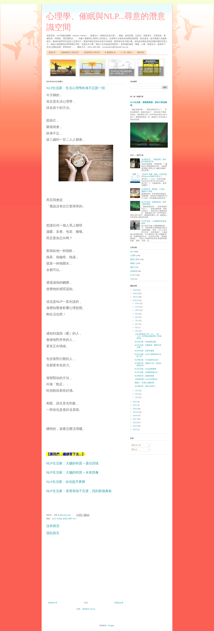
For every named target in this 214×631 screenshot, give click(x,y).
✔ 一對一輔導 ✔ (127, 52)
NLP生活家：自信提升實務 (65, 482)
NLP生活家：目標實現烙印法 (146, 372)
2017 (135, 419)
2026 (135, 290)
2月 (136, 394)
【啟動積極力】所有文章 (69, 52)
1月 (136, 397)
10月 (137, 310)
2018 (135, 415)
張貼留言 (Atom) (88, 609)
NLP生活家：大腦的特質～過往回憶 (72, 463)
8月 (136, 317)
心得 (132, 279)
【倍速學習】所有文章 (91, 52)
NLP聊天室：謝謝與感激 (144, 376)
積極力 (133, 263)
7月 (136, 321)
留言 (135, 450)
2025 (135, 293)
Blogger (111, 625)
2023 (135, 300)
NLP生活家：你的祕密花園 (145, 342)
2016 (135, 422)
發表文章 (136, 445)
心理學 (133, 255)
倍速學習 (133, 271)
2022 (135, 402)
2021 (135, 405)
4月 (136, 331)
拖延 (132, 267)
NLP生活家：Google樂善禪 (145, 369)
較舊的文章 (119, 603)
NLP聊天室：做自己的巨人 (145, 386)
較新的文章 (52, 603)
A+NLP (133, 275)
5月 (136, 327)
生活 (54, 519)
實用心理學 (67, 519)
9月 (136, 314)
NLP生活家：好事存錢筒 (144, 351)
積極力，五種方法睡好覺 (144, 383)
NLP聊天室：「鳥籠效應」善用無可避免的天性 (153, 160)
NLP (74, 519)
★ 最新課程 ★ (110, 52)
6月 (136, 324)
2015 (135, 426)
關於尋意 (140, 52)
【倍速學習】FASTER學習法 (146, 379)
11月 (137, 307)
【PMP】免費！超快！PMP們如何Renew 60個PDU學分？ (154, 175)
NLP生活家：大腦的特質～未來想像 (72, 472)
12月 (137, 303)
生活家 (59, 519)
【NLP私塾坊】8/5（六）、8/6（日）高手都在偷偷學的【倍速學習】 (148, 336)
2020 (135, 409)
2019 (135, 412)
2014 (135, 429)
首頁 (86, 603)
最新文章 (52, 52)
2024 (135, 297)
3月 (136, 391)
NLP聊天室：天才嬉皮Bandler (146, 360)
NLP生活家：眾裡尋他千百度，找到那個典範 (79, 491)
